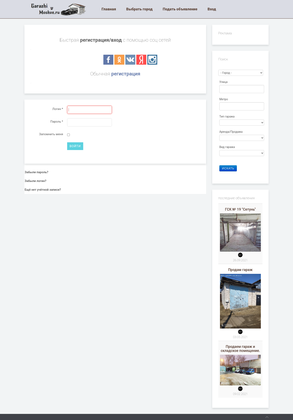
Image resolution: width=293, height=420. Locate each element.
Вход (212, 9)
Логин (57, 109)
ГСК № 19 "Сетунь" (240, 209)
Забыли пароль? (36, 172)
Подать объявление (180, 9)
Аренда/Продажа (231, 131)
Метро (224, 99)
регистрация (125, 74)
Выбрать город (139, 9)
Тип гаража (227, 116)
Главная (109, 9)
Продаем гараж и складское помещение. (240, 349)
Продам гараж (240, 270)
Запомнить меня (51, 134)
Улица (223, 82)
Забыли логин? (35, 181)
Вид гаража (227, 147)
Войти (75, 146)
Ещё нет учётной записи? (43, 190)
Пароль (56, 121)
